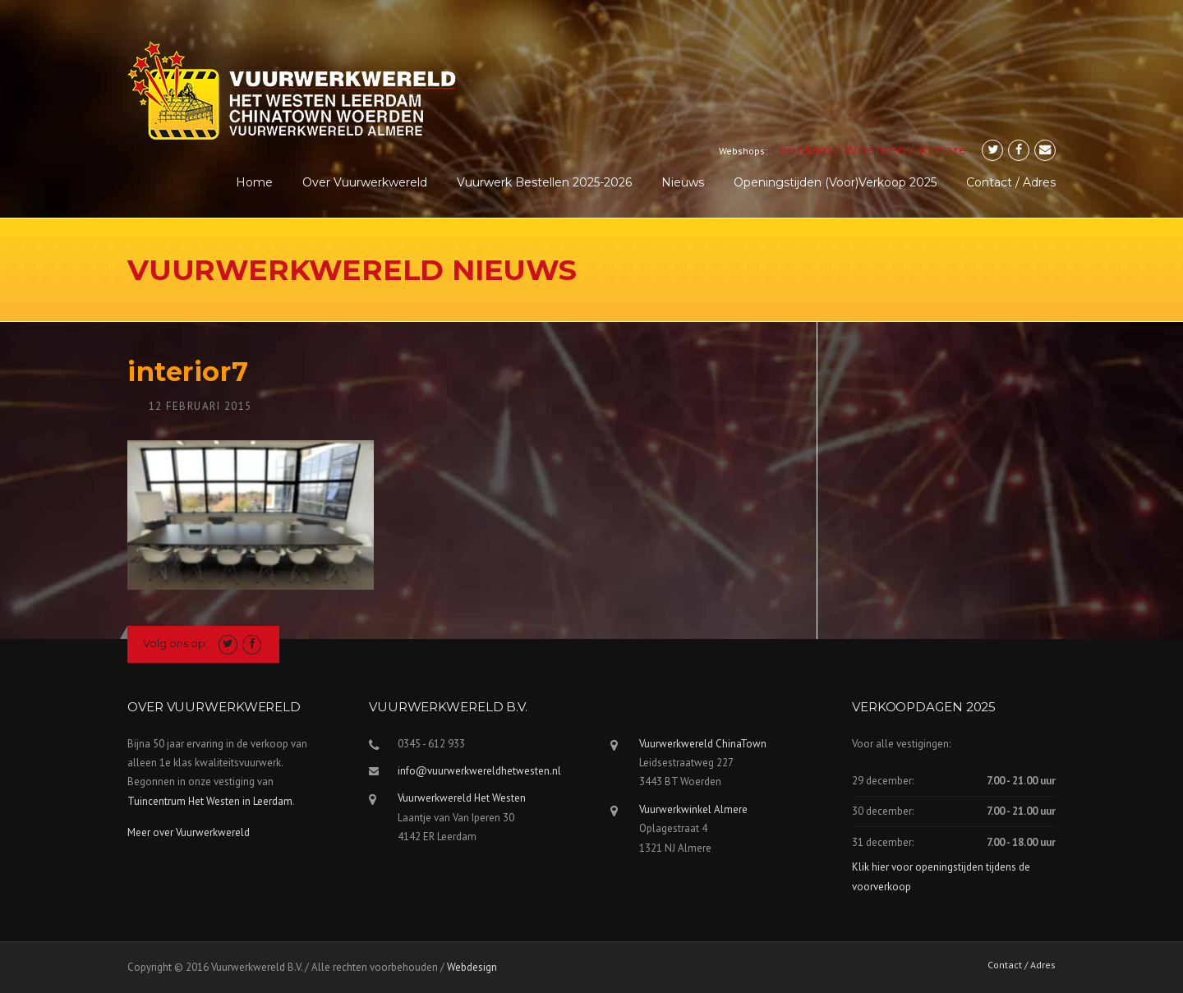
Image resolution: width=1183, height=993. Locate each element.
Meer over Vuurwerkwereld (188, 832)
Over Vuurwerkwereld (364, 182)
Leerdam (801, 150)
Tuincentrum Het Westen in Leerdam (209, 801)
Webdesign (472, 967)
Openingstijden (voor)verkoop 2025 (835, 182)
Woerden (875, 150)
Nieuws (682, 182)
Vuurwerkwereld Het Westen (462, 798)
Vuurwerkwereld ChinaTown (702, 744)
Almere (942, 150)
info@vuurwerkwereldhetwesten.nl (479, 771)
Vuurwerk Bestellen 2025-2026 (544, 182)
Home (254, 182)
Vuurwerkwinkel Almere (693, 809)
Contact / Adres (1011, 182)
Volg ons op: (175, 643)
